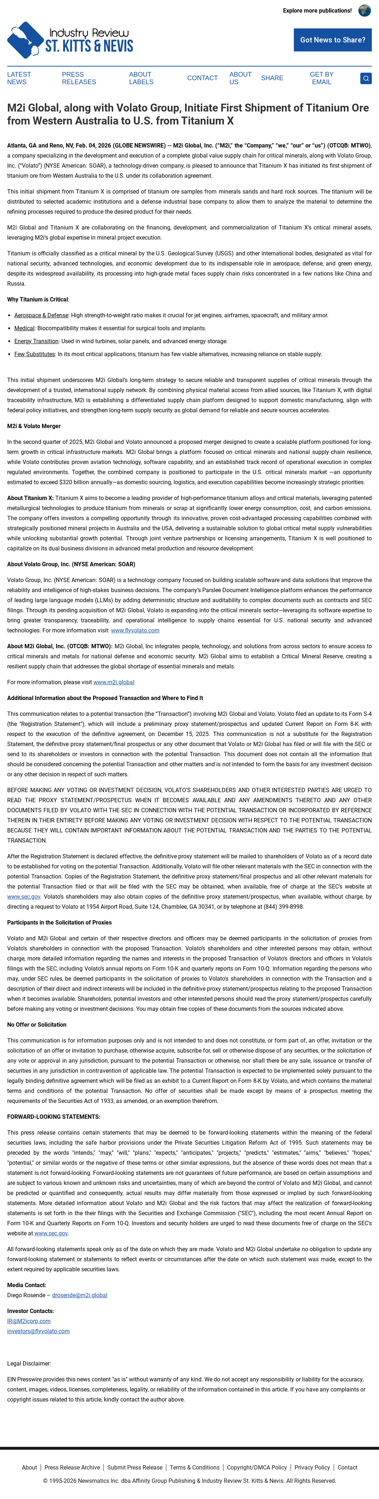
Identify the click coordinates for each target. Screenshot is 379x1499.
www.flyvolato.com (135, 630)
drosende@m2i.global (79, 1295)
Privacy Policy (312, 1467)
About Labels (141, 78)
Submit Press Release (134, 1467)
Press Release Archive (72, 1467)
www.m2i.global (113, 682)
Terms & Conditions (194, 1467)
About (29, 1467)
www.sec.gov (23, 896)
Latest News (19, 78)
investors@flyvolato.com (38, 1331)
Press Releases (79, 78)
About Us (241, 78)
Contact (202, 78)
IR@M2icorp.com (29, 1321)
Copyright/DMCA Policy (257, 1467)
